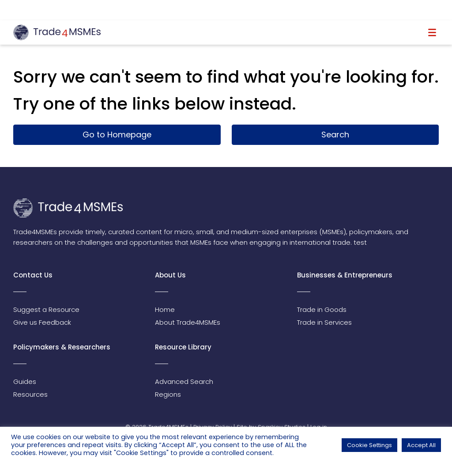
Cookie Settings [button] (369, 445)
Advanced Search (184, 381)
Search (335, 134)
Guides (24, 381)
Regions (168, 394)
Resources (30, 394)
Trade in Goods (322, 309)
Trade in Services (324, 322)
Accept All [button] (421, 445)
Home (165, 309)
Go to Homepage (117, 134)
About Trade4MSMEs (187, 322)
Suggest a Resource (46, 309)
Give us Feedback (42, 322)
